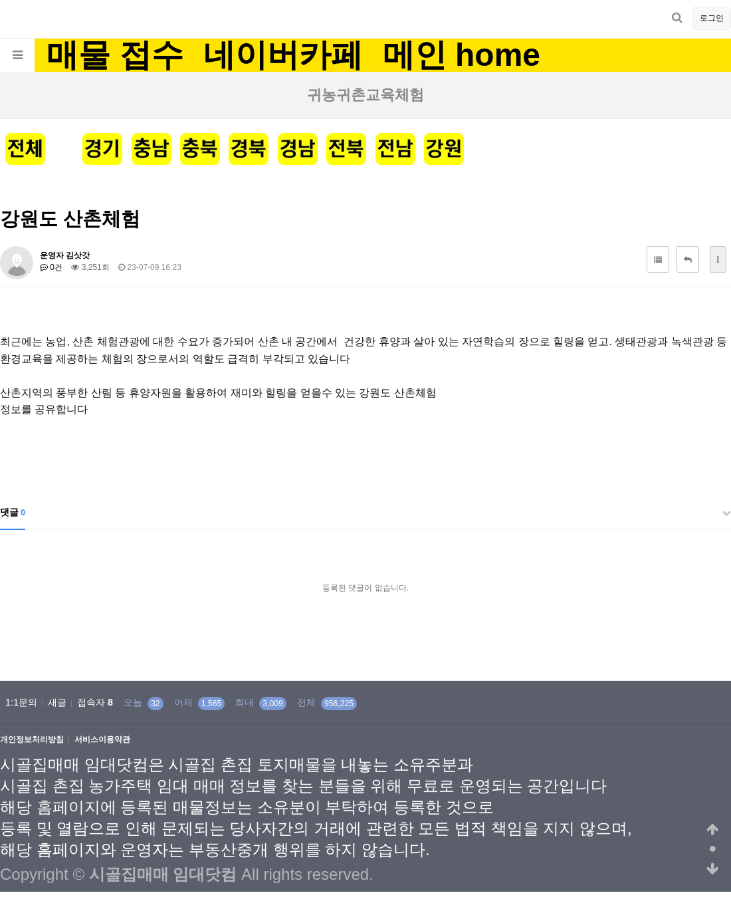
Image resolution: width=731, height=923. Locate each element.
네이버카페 (283, 55)
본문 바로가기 (0, 0)
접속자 (95, 702)
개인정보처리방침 (32, 739)
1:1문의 (21, 702)
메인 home (461, 55)
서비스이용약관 (102, 739)
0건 (51, 267)
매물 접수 (115, 55)
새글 (57, 702)
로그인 (712, 18)
